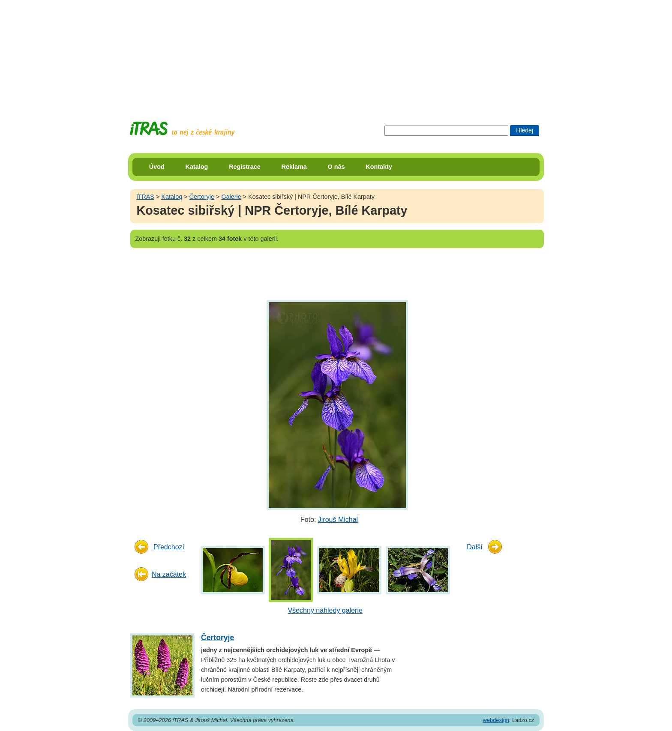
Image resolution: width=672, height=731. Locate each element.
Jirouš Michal (338, 519)
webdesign (496, 720)
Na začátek (169, 574)
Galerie (231, 196)
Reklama (294, 166)
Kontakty (379, 166)
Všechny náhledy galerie (325, 610)
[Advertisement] (336, 53)
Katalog (197, 166)
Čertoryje (201, 196)
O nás (336, 166)
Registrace (245, 166)
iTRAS (145, 196)
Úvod (157, 166)
